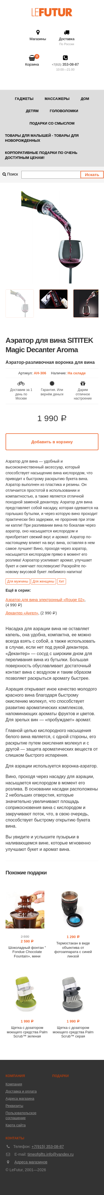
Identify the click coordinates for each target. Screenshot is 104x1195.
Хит (61, 581)
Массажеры (57, 99)
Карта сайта (16, 1125)
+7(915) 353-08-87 (48, 1146)
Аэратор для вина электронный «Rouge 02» (45, 600)
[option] (52, 237)
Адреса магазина (20, 1098)
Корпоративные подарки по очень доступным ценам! (41, 155)
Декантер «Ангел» (22, 613)
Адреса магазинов (30, 1162)
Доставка (67, 38)
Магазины (38, 35)
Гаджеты (24, 99)
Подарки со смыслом (51, 123)
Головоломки (64, 111)
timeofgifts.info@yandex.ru (50, 1154)
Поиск (10, 174)
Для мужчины (17, 581)
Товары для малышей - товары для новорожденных (42, 138)
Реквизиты (14, 1106)
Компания (14, 1084)
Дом (85, 99)
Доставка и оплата (21, 1091)
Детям (32, 111)
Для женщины (43, 581)
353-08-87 (65, 63)
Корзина (32, 60)
